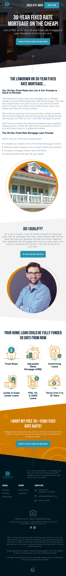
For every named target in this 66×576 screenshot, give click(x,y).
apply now (52, 5)
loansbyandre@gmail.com (47, 496)
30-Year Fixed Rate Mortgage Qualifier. (42, 118)
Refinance (6, 493)
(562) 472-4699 (35, 5)
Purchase (5, 490)
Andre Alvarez (23, 490)
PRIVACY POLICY (21, 519)
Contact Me (22, 493)
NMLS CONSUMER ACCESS (40, 519)
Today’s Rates (7, 497)
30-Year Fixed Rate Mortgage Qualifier (43, 143)
